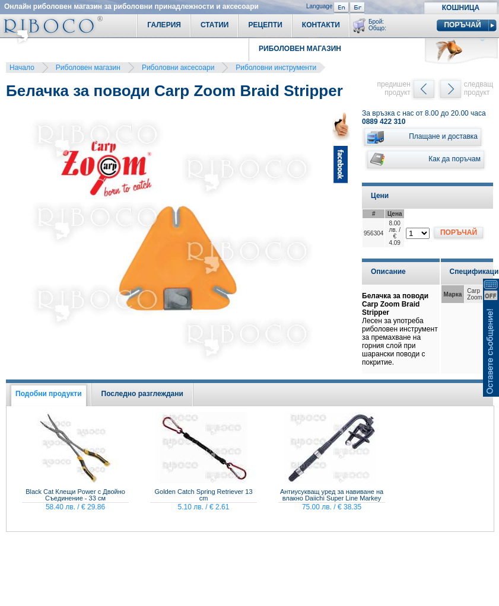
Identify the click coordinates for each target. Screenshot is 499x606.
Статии (215, 25)
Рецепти (265, 25)
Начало (21, 67)
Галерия (164, 25)
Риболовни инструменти (276, 67)
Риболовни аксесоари (178, 67)
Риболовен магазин (88, 67)
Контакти (321, 25)
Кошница (460, 8)
